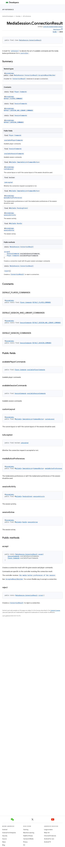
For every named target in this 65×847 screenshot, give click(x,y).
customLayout (8, 169)
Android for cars (49, 839)
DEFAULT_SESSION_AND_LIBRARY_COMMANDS (18, 110)
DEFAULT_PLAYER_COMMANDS (13, 99)
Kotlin (55, 32)
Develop (18, 16)
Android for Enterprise (9, 833)
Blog (3, 845)
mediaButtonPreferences (13, 198)
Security (4, 836)
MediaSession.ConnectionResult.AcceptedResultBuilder (34, 75)
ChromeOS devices (50, 836)
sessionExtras (9, 230)
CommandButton (33, 162)
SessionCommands (20, 104)
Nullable (13, 162)
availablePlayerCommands (13, 140)
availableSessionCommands (14, 154)
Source (4, 839)
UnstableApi (9, 73)
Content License (55, 610)
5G (24, 845)
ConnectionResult (19, 79)
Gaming (25, 829)
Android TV (47, 842)
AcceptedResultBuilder (14, 579)
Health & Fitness (28, 836)
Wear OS (47, 833)
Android (4, 829)
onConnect (15, 51)
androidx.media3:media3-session (53, 26)
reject (6, 271)
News (4, 842)
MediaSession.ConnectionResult (30, 40)
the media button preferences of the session (37, 575)
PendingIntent (22, 208)
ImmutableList (22, 162)
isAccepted (8, 182)
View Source (57, 29)
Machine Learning (28, 833)
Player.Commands (20, 92)
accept (6, 252)
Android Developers (7, 16)
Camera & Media (28, 839)
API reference (8, 9)
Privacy (25, 842)
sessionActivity (10, 215)
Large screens (48, 829)
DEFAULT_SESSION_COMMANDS (14, 122)
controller (24, 53)
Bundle (19, 223)
